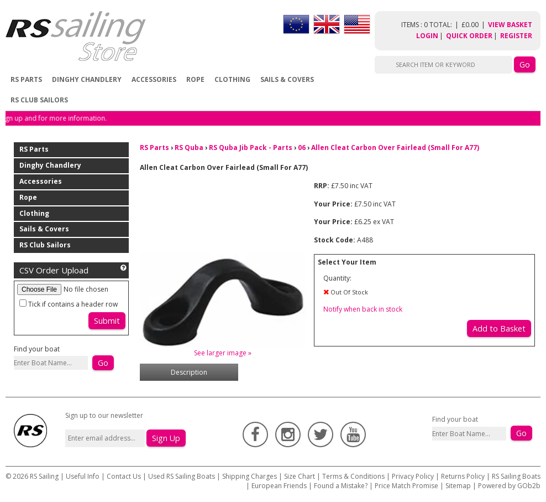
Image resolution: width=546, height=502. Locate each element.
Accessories (154, 79)
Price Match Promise (406, 485)
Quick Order (469, 35)
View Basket (510, 24)
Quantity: (337, 278)
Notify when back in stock (362, 309)
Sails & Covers (287, 79)
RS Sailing (44, 476)
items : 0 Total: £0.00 (444, 24)
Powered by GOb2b (509, 485)
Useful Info (82, 476)
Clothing (232, 79)
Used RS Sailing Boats (181, 476)
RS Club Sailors (39, 100)
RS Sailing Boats (516, 476)
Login (427, 35)
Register (516, 35)
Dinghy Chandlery (87, 79)
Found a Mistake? (341, 485)
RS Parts (26, 79)
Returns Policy (463, 476)
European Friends (279, 485)
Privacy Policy (413, 476)
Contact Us (125, 476)
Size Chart (299, 476)
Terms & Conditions (353, 476)
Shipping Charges (249, 476)
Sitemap (458, 485)
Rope (195, 79)
